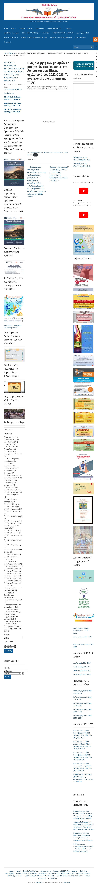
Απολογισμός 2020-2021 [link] (81, 667)
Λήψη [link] (35, 155)
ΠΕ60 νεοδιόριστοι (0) (12, 578)
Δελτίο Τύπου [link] (9, 93)
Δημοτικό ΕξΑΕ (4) (11, 609)
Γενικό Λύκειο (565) (11, 447)
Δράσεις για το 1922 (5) (13, 478)
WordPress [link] (39, 882)
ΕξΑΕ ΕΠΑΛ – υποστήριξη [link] (11, 33)
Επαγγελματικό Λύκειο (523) (12, 455)
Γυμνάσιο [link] (65, 87)
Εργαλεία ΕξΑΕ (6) (11, 617)
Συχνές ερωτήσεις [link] (80, 37)
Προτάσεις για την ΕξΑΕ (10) (13, 601)
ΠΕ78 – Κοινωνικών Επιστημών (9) (11, 527)
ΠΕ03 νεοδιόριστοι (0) (12, 574)
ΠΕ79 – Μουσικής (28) (12, 530)
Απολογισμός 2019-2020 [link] (81, 671)
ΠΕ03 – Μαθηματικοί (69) (12, 496)
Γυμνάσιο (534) (10, 449)
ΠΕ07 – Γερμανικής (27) (13, 509)
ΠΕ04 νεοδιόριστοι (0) (12, 576)
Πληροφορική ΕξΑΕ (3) (12, 626)
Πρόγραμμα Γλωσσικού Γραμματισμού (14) (13, 589)
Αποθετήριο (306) (11, 442)
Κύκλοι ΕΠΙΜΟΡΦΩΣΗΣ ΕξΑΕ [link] (30, 33)
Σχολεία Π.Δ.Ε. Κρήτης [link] (25, 28)
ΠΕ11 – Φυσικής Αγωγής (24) (13, 517)
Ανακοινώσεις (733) (11, 440)
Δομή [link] (12, 28)
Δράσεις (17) (9, 473)
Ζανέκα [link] (34, 159)
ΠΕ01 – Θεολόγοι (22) (12, 490)
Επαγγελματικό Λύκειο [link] (34, 89)
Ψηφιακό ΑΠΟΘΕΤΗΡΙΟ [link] (54, 28)
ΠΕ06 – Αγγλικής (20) (12, 506)
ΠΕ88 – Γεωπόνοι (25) (12, 554)
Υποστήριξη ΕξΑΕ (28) (12, 605)
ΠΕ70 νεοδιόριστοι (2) (12, 581)
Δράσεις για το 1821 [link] (83, 33)
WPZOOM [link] (67, 882)
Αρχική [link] (6, 28)
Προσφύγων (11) (10, 562)
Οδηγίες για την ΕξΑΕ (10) (13, 566)
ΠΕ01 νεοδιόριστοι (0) (12, 569)
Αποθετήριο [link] (12, 53)
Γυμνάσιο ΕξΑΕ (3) (11, 607)
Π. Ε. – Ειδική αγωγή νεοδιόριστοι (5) (11, 460)
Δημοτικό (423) (10, 452)
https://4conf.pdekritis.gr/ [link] (13, 89)
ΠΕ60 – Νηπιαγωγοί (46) (13, 521)
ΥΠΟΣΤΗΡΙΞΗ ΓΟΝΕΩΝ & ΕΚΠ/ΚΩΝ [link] (63, 33)
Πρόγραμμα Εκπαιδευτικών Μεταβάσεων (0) (9, 595)
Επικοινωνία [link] (7, 42)
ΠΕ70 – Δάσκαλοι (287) (12, 523)
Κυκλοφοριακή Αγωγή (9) (13, 564)
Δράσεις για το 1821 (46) (13, 475)
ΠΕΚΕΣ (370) (9, 585)
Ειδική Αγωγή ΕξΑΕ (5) (12, 612)
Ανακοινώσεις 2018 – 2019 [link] (82, 637)
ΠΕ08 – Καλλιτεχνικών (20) (12, 512)
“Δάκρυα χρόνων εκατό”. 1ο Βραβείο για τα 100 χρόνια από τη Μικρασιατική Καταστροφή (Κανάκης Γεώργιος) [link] (59, 174)
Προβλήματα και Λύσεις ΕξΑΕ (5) (13, 629)
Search (91, 47)
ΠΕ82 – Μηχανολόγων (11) (12, 541)
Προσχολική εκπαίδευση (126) (10, 464)
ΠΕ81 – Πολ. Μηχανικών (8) (13, 536)
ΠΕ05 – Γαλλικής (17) (12, 504)
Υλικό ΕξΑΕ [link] (46, 33)
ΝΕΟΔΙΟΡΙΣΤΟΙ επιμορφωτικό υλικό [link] (61, 37)
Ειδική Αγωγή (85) (11, 487)
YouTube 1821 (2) (11, 437)
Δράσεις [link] (68, 28)
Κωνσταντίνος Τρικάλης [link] (36, 87)
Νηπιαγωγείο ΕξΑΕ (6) (12, 621)
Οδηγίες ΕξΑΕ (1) (10, 624)
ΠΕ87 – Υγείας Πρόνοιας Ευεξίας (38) (13, 551)
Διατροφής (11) (10, 485)
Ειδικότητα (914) (10, 480)
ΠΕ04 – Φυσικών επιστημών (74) (10, 500)
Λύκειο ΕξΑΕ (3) (10, 619)
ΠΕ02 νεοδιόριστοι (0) (12, 571)
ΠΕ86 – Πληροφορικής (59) (12, 546)
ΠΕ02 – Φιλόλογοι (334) (13, 492)
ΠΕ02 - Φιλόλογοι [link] (47, 89)
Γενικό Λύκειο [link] (57, 87)
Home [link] (6, 53)
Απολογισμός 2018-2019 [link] (81, 674)
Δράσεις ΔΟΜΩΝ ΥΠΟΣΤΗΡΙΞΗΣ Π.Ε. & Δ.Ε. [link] (34, 37)
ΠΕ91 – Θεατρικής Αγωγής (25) (11, 558)
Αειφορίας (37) (10, 483)
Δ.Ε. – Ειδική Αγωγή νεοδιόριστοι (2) (11, 469)
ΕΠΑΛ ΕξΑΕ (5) (9, 614)
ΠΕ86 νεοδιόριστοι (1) (12, 583)
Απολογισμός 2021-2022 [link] (81, 663)
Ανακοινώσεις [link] (40, 28)
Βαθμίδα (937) (9, 444)
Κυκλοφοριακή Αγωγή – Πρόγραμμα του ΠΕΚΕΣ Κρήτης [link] (81, 630)
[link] (95, 39)
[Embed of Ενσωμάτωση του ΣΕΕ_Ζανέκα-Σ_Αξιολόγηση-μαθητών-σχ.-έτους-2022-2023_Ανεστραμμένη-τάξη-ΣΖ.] (49, 122)
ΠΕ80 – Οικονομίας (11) (13, 533)
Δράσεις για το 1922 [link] (10, 37)
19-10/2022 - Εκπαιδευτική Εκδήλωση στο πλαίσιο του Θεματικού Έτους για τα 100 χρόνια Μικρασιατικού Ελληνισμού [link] (14, 71)
